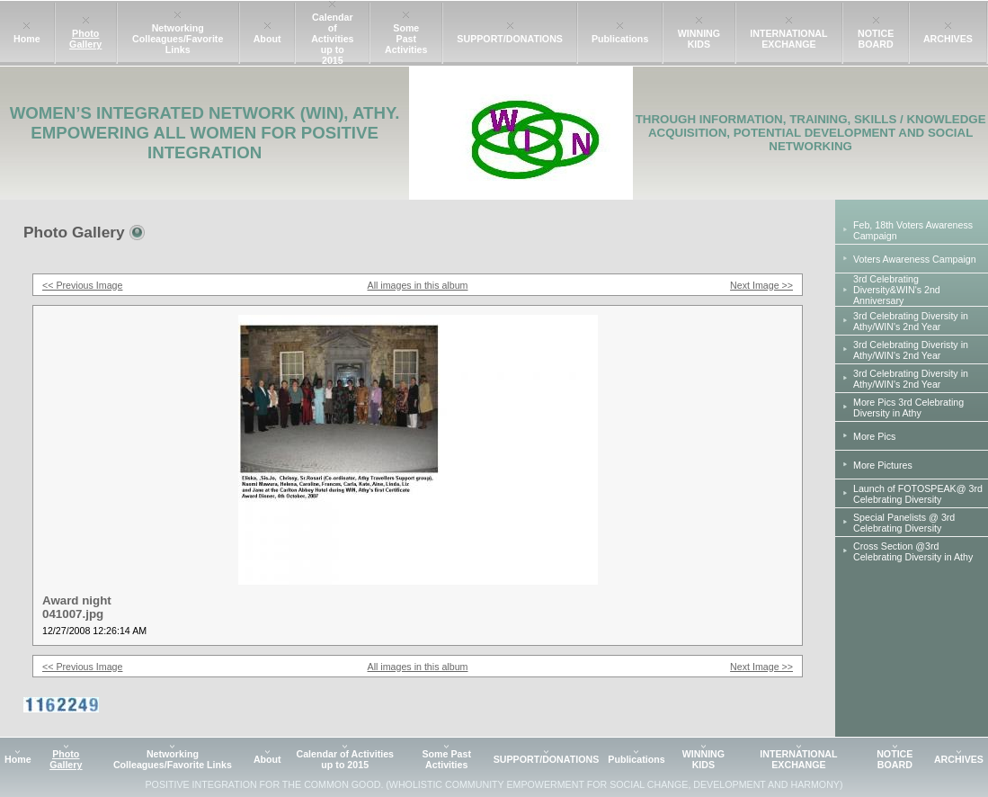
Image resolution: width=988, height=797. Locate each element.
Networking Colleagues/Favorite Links (177, 38)
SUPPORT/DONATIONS (510, 38)
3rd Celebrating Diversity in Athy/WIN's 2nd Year (910, 321)
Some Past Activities (406, 38)
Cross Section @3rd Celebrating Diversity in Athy (913, 551)
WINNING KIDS (699, 38)
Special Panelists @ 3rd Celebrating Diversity (904, 522)
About (267, 38)
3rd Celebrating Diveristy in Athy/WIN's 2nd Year (910, 350)
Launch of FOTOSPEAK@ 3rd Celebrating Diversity (918, 494)
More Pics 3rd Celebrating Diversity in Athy (908, 407)
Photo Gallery (85, 38)
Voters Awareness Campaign (914, 259)
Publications (620, 38)
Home (26, 38)
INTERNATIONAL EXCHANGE (788, 38)
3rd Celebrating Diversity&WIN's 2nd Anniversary (896, 289)
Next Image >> (761, 285)
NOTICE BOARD (876, 38)
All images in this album (418, 285)
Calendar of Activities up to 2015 (332, 39)
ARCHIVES (948, 38)
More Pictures (882, 465)
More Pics (874, 436)
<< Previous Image (82, 285)
